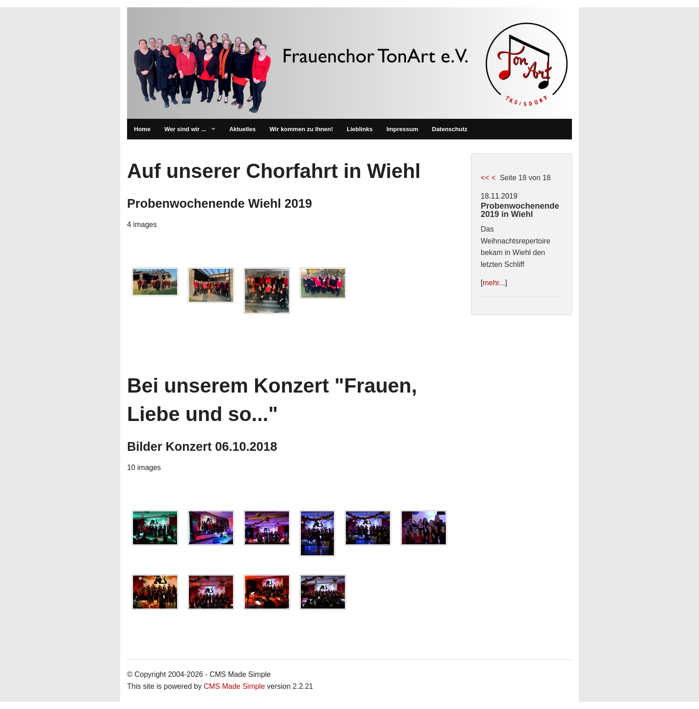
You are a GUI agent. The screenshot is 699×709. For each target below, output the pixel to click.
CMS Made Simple (234, 686)
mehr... (494, 283)
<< (485, 178)
